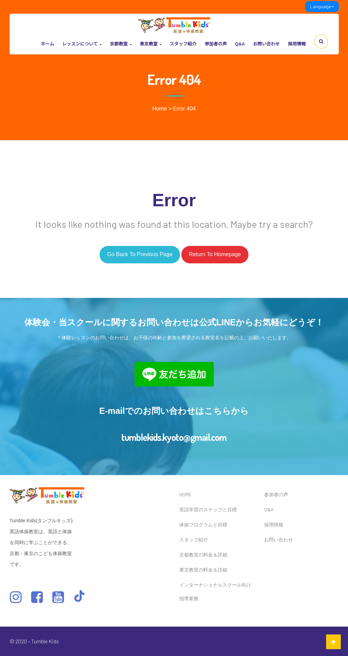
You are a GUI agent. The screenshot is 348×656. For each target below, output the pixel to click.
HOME (185, 494)
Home (159, 108)
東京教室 (151, 44)
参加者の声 (216, 44)
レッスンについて (82, 44)
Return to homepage (215, 254)
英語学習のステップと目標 (208, 509)
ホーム (47, 44)
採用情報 (297, 44)
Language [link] (322, 6)
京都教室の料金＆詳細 (203, 554)
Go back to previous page (139, 254)
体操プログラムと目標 (203, 524)
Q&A (240, 44)
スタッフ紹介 (183, 44)
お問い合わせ (266, 44)
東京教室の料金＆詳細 (203, 570)
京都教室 (121, 44)
